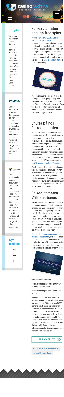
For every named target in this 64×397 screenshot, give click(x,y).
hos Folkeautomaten (52, 60)
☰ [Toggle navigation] (10, 18)
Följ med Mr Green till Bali (42, 353)
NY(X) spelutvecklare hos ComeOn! (45, 349)
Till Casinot (47, 339)
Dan (49, 40)
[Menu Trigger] (57, 15)
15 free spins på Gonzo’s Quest (47, 163)
